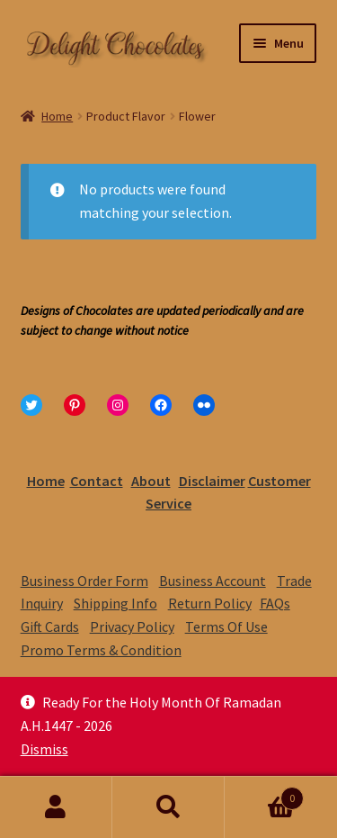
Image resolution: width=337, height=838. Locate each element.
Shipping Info (115, 603)
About (151, 481)
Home (57, 116)
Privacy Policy (132, 626)
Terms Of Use (226, 626)
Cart (264, 794)
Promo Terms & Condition (101, 650)
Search (168, 807)
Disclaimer (212, 481)
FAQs (275, 603)
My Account (56, 807)
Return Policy (210, 603)
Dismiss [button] (44, 749)
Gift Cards (50, 626)
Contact (96, 481)
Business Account (212, 581)
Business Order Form (84, 581)
